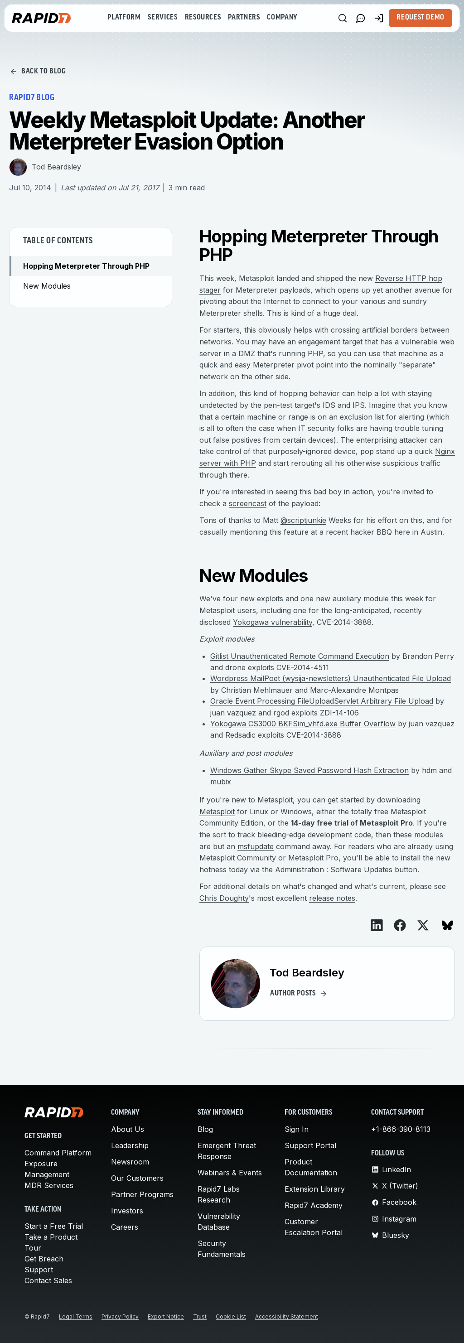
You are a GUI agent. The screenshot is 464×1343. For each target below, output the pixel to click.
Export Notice (166, 1316)
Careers (124, 1227)
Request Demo (420, 17)
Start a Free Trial (53, 1226)
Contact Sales (48, 1280)
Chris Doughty (224, 898)
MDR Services (48, 1185)
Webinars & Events (230, 1172)
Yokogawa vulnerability (272, 622)
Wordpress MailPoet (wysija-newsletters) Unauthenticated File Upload (330, 678)
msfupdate (255, 846)
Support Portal (310, 1145)
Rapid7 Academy (314, 1205)
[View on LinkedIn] (377, 925)
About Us (127, 1129)
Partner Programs (142, 1194)
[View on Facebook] (400, 925)
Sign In (297, 1129)
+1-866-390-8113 (400, 1129)
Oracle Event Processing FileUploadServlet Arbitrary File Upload (321, 700)
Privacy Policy (120, 1316)
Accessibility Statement (286, 1316)
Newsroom (130, 1161)
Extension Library (315, 1188)
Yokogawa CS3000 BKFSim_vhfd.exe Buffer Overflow (303, 723)
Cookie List (231, 1316)
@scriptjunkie (303, 520)
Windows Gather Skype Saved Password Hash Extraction (309, 770)
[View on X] (423, 925)
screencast (247, 503)
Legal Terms (75, 1316)
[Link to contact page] (361, 18)
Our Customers (137, 1178)
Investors (127, 1210)
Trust (200, 1316)
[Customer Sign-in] (379, 18)
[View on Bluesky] (447, 925)
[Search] (342, 18)
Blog (205, 1129)
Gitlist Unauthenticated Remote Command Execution (299, 656)
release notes (332, 898)
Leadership (130, 1145)
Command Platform (58, 1152)
